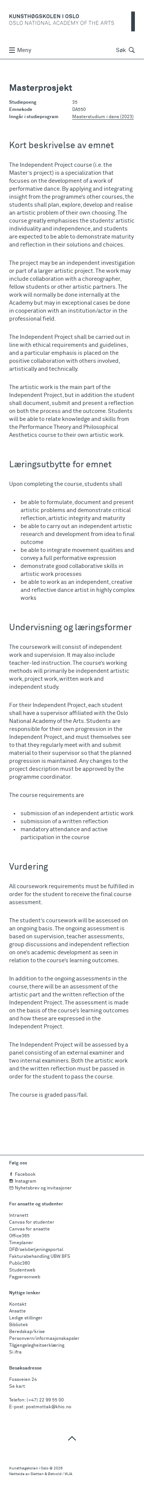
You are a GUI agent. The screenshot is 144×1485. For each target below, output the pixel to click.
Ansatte (17, 1311)
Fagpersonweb (24, 1277)
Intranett (18, 1215)
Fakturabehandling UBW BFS (39, 1256)
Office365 (19, 1236)
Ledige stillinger (26, 1318)
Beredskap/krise (27, 1332)
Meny (20, 50)
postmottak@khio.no (48, 1407)
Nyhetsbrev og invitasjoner (40, 1188)
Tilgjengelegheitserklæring (36, 1345)
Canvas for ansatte (29, 1229)
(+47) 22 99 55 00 (45, 1400)
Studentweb (22, 1270)
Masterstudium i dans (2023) (103, 117)
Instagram (22, 1181)
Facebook (22, 1174)
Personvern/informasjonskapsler (44, 1338)
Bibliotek (18, 1325)
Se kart (17, 1386)
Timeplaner (21, 1243)
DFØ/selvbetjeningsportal (36, 1250)
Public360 (19, 1263)
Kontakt (18, 1304)
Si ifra (15, 1352)
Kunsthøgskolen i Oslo (29, 1468)
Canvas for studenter (31, 1222)
